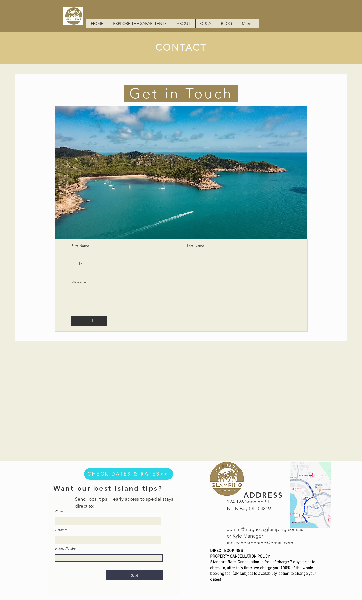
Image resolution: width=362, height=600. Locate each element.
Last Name (195, 245)
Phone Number (66, 548)
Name (59, 511)
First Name (80, 245)
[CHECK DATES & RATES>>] (128, 474)
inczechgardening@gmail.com (260, 543)
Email (75, 264)
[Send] (89, 321)
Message (78, 282)
